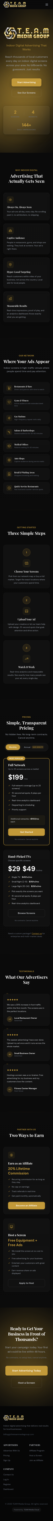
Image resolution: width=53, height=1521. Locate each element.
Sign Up (6, 1460)
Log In (6, 1479)
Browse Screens (26, 913)
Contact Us (8, 1474)
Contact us (37, 933)
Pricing (6, 1455)
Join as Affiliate (36, 1460)
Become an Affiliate (26, 1205)
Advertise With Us (11, 1450)
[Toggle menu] (47, 4)
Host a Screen (26, 1383)
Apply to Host (26, 1283)
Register (7, 1484)
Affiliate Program (37, 1450)
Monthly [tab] (13, 747)
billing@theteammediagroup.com (18, 1434)
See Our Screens (26, 92)
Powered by (26, 1510)
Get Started (26, 832)
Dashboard (8, 1489)
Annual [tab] (34, 747)
